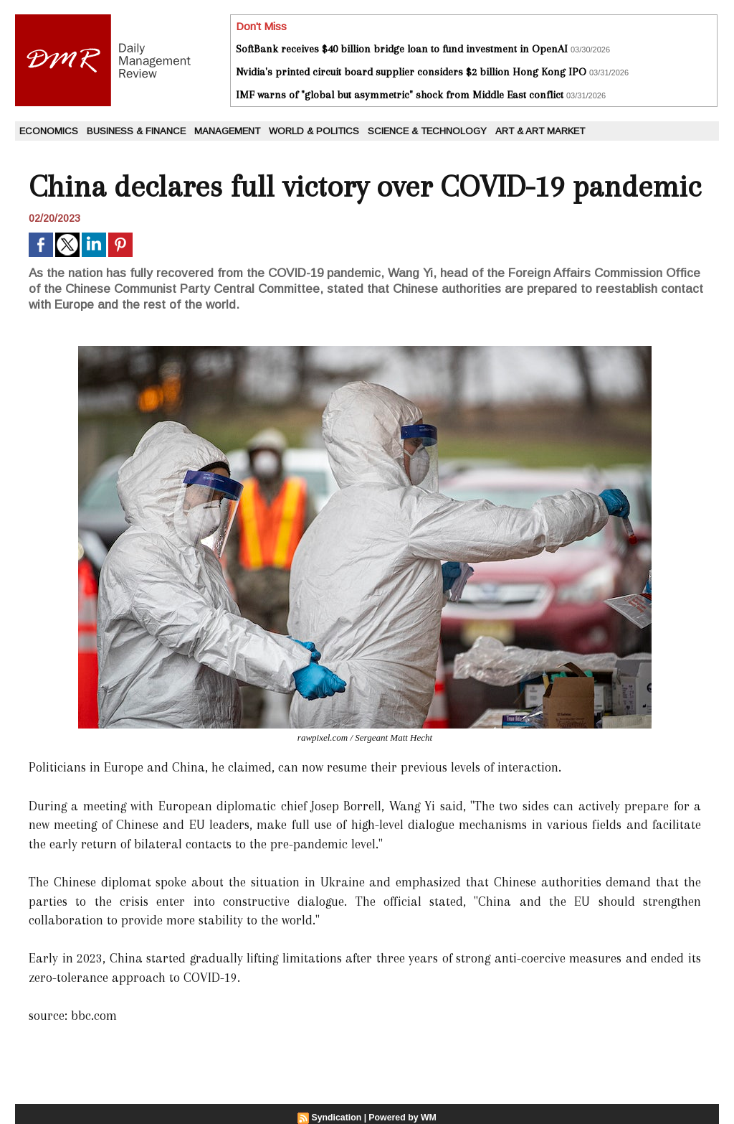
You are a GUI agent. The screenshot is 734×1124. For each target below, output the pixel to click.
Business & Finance (136, 131)
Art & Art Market (540, 131)
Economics (48, 131)
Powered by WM (402, 1118)
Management (227, 131)
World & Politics (314, 131)
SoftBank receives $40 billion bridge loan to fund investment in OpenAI (402, 48)
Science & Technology (427, 131)
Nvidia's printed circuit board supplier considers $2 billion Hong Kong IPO (411, 71)
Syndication (337, 1118)
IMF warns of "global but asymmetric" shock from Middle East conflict (399, 94)
